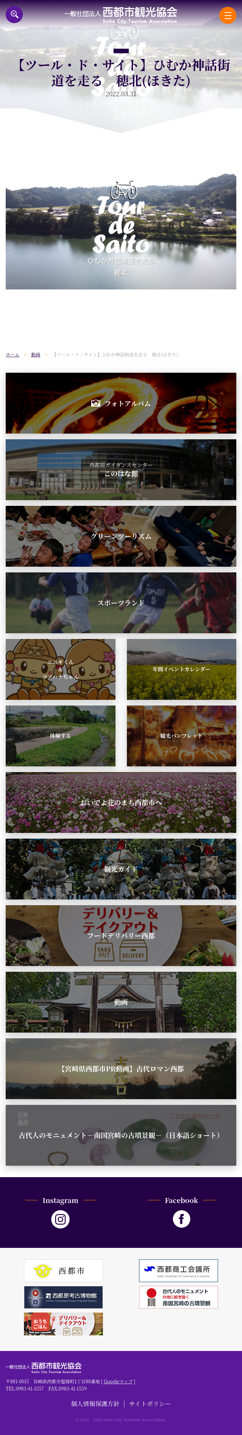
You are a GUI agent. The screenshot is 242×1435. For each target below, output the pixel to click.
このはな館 (121, 469)
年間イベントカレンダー (181, 669)
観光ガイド (121, 869)
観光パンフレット (181, 735)
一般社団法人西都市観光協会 (121, 15)
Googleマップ (118, 1381)
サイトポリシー (150, 1403)
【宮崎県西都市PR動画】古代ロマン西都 (121, 1068)
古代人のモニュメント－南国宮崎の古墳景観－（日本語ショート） (121, 1135)
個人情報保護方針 (95, 1403)
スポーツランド (121, 602)
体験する (60, 735)
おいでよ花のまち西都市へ (121, 802)
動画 (121, 1002)
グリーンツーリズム (121, 536)
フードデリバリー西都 (121, 935)
